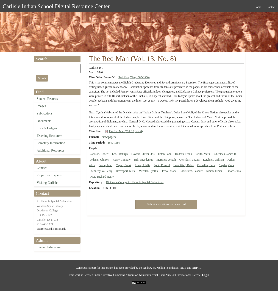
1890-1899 (114, 142)
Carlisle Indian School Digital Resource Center (56, 6)
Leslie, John (105, 165)
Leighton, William (213, 159)
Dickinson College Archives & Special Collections (134, 182)
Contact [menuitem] (270, 7)
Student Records (47, 98)
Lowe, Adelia (142, 165)
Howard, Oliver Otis (143, 153)
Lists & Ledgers (47, 128)
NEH (183, 267)
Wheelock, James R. (225, 153)
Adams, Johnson (99, 159)
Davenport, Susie (125, 170)
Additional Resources (50, 150)
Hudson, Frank (183, 153)
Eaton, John (165, 153)
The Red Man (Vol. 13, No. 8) (126, 131)
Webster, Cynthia (149, 170)
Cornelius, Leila (206, 165)
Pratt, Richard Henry (102, 176)
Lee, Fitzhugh (120, 153)
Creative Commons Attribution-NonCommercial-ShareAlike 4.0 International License (152, 274)
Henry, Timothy (121, 159)
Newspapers (109, 136)
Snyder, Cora (226, 165)
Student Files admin (49, 247)
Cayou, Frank (123, 165)
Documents (44, 121)
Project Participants (49, 175)
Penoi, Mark (169, 170)
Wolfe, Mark (202, 153)
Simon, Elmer (214, 170)
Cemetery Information (51, 143)
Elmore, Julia (233, 170)
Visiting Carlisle (47, 182)
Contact (42, 168)
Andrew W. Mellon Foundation (161, 267)
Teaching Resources (49, 136)
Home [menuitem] (257, 7)
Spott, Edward (162, 165)
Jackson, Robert (99, 153)
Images (41, 106)
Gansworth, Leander (191, 170)
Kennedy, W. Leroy (101, 170)
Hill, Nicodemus (143, 159)
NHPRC (196, 267)
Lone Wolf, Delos (183, 165)
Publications (44, 113)
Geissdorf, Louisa (189, 159)
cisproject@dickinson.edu (51, 228)
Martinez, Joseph (166, 159)
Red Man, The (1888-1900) (134, 77)
